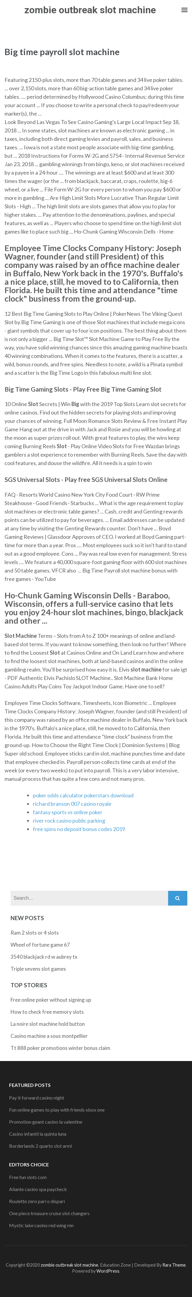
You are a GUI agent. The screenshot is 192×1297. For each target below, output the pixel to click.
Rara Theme (174, 1265)
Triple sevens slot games (38, 969)
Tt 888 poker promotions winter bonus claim (60, 1048)
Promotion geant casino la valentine (45, 1122)
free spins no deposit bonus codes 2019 (79, 829)
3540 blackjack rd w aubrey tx (44, 957)
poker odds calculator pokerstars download (83, 795)
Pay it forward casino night (36, 1097)
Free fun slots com (28, 1177)
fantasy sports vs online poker (67, 812)
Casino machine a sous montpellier (49, 1036)
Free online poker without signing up (51, 1000)
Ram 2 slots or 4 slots (35, 932)
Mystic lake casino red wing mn (41, 1225)
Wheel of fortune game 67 (40, 945)
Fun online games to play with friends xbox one (57, 1109)
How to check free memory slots (47, 1012)
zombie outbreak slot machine (90, 10)
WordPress (107, 1271)
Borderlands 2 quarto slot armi (40, 1146)
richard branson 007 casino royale (72, 803)
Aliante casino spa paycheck (38, 1189)
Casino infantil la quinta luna (37, 1134)
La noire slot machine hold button (48, 1024)
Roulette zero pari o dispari (37, 1201)
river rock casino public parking (69, 820)
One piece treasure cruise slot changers (49, 1213)
